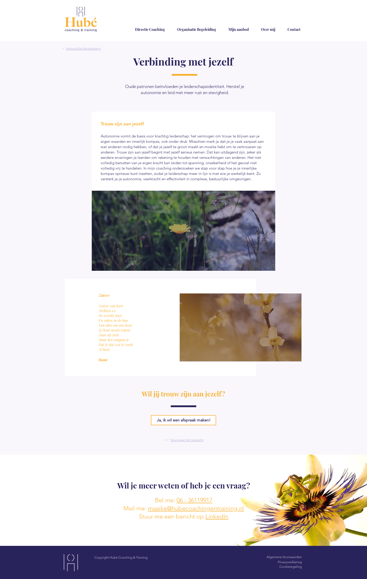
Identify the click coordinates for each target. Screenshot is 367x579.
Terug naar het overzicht (186, 440)
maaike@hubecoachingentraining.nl (196, 508)
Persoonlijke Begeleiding (83, 48)
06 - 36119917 (194, 500)
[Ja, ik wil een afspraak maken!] (183, 420)
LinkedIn (216, 516)
